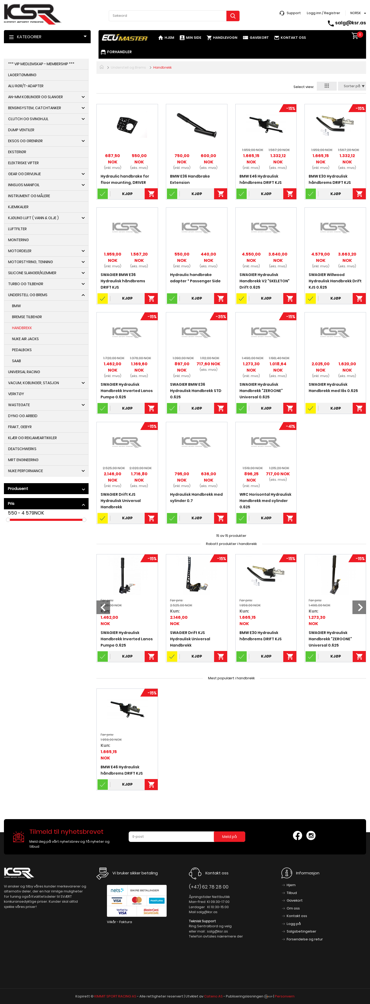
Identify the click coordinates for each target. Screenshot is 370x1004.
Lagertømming (22, 75)
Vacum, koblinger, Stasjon (33, 382)
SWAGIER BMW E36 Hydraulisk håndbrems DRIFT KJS (123, 281)
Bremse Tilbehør (27, 316)
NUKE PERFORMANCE (25, 470)
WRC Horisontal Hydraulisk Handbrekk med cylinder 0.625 (265, 501)
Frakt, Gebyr (20, 426)
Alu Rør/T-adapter (25, 86)
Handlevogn (225, 37)
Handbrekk (22, 327)
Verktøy (16, 393)
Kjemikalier (18, 206)
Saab (16, 360)
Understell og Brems (27, 294)
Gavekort (259, 37)
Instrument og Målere (29, 195)
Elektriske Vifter (23, 163)
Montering (18, 239)
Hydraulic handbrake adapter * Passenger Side (195, 278)
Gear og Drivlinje (24, 173)
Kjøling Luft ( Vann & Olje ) (33, 217)
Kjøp (127, 193)
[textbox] (174, 16)
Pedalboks (22, 349)
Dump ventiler (21, 130)
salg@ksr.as (350, 22)
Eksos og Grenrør (25, 141)
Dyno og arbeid (22, 415)
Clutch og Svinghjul (28, 119)
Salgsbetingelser (301, 931)
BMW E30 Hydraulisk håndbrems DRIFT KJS (330, 179)
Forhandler (119, 51)
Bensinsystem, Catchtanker (34, 108)
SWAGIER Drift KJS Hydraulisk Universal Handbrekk (121, 501)
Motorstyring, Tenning (30, 261)
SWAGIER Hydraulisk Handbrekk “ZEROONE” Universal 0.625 (261, 391)
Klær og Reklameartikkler (32, 437)
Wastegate (19, 404)
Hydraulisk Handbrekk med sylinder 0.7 (196, 497)
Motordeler (19, 250)
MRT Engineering (23, 459)
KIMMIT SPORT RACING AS (115, 996)
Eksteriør (17, 152)
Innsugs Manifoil (24, 184)
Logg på (294, 923)
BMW (16, 305)
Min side (193, 37)
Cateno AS (213, 996)
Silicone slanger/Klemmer (32, 272)
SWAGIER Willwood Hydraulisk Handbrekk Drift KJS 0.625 (335, 281)
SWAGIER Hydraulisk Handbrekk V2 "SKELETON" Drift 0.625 (265, 281)
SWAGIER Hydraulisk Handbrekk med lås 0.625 (333, 387)
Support (294, 12)
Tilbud (292, 892)
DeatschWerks (22, 448)
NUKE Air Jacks (25, 338)
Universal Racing (24, 371)
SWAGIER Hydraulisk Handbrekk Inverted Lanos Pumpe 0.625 (127, 391)
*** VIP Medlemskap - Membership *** (41, 64)
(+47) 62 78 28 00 (208, 887)
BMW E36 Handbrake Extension (190, 179)
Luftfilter (17, 228)
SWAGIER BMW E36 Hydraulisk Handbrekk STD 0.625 (195, 391)
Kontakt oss (293, 37)
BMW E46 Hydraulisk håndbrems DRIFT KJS (261, 179)
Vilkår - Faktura (119, 921)
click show (83, 490)
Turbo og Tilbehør (25, 283)
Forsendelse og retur (305, 939)
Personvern (285, 996)
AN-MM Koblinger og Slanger (35, 97)
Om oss (293, 908)
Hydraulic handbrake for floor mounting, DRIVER (125, 179)
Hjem (169, 37)
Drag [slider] (8, 520)
